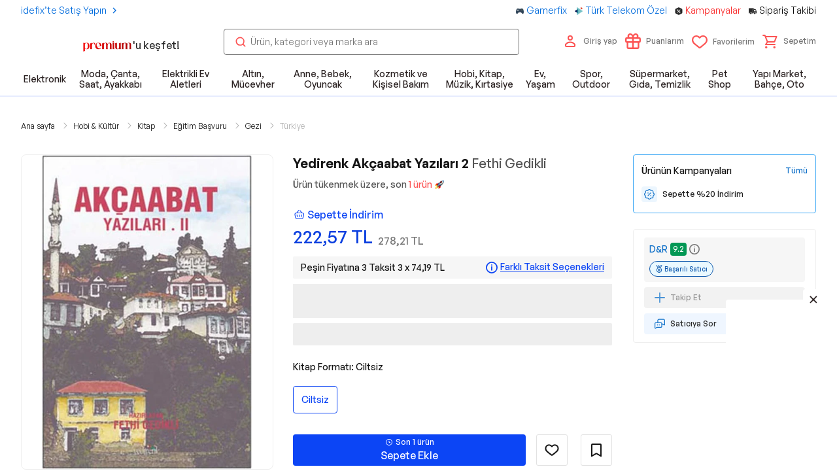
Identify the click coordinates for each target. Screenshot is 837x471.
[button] (789, 41)
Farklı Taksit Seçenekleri (552, 267)
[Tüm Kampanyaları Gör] (796, 171)
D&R (658, 248)
